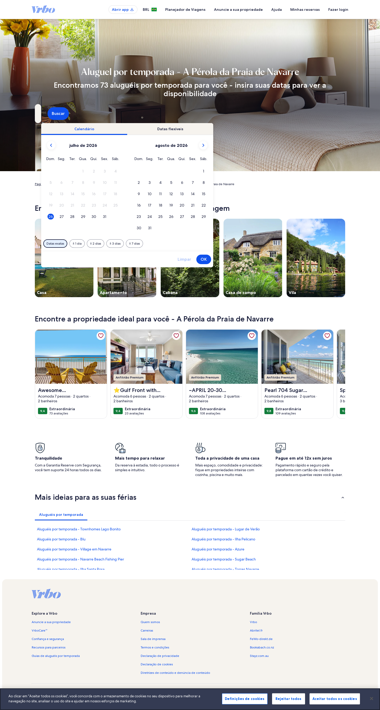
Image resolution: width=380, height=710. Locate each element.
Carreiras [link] (147, 630)
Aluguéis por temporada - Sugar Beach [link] (224, 559)
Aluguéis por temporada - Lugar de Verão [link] (226, 529)
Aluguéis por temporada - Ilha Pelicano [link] (223, 539)
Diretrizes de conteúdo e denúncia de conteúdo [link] (175, 673)
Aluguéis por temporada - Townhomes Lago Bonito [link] (79, 529)
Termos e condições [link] (155, 647)
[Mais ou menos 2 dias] (186, 243)
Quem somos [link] (150, 622)
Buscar (331, 113)
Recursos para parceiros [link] (48, 647)
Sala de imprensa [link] (153, 639)
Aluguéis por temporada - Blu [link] (61, 539)
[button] (174, 171)
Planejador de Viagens (185, 9)
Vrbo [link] (253, 622)
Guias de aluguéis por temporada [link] (56, 656)
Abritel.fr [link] (256, 630)
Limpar (275, 259)
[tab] (175, 129)
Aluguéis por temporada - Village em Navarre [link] (74, 549)
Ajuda (276, 9)
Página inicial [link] (44, 184)
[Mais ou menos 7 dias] (225, 243)
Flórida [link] (129, 184)
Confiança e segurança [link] (48, 639)
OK (295, 259)
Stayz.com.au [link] (259, 656)
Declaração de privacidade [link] (160, 656)
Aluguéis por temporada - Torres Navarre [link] (225, 569)
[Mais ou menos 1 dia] (168, 243)
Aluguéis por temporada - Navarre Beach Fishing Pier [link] (80, 559)
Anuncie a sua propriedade (238, 9)
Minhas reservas (305, 9)
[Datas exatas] (146, 243)
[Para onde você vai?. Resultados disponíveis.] (83, 113)
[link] (101, 335)
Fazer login (338, 9)
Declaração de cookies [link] (157, 664)
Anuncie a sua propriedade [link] (51, 622)
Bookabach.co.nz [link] (262, 647)
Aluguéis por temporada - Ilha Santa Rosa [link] (70, 569)
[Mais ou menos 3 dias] (206, 243)
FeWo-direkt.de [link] (261, 639)
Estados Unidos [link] (109, 184)
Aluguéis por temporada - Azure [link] (218, 549)
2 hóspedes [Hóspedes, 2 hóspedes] (249, 115)
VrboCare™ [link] (40, 630)
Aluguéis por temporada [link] (75, 184)
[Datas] (177, 113)
